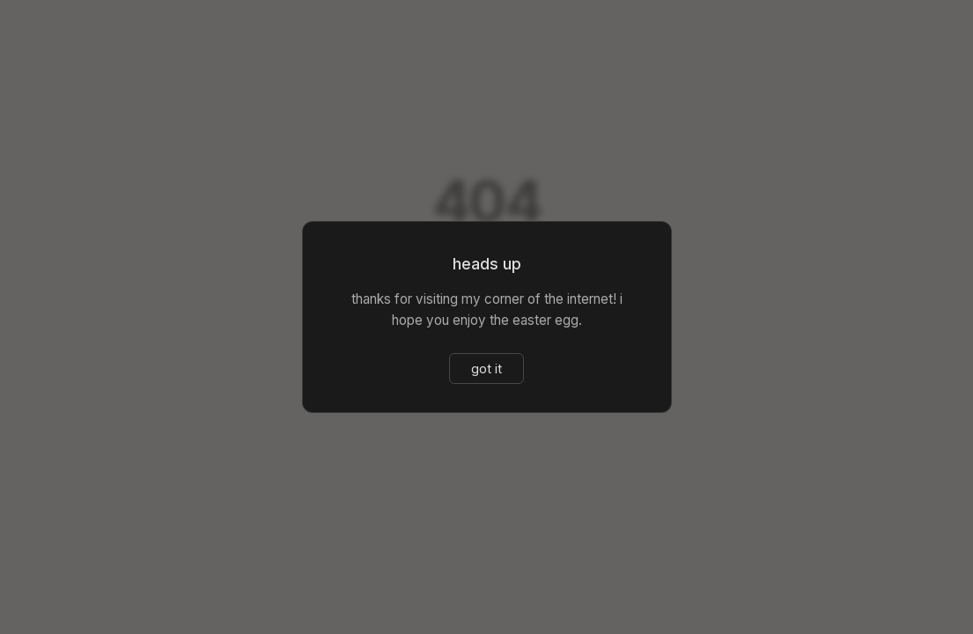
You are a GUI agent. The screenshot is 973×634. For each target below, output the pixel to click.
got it (486, 368)
